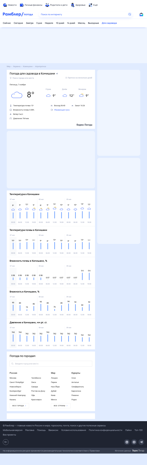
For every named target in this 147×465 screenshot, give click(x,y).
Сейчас (7, 23)
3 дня (39, 23)
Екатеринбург (15, 391)
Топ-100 (139, 430)
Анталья (75, 382)
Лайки (128, 430)
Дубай (53, 391)
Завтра (29, 23)
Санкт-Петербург (17, 382)
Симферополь (77, 387)
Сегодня (18, 23)
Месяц (81, 23)
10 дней (60, 23)
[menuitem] (10, 5)
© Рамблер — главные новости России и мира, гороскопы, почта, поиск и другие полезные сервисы (54, 425)
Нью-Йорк (55, 387)
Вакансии (53, 430)
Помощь (41, 430)
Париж (54, 382)
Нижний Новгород (18, 395)
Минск (54, 400)
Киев (53, 395)
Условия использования (73, 430)
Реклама (29, 430)
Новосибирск (15, 387)
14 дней (71, 23)
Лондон (54, 378)
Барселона (76, 391)
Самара (34, 387)
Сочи (73, 378)
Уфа (33, 395)
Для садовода (109, 23)
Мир (53, 373)
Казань (13, 400)
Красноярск (36, 400)
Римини (75, 395)
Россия (13, 373)
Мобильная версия (12, 430)
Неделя (49, 23)
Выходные (93, 23)
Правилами (95, 450)
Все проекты (9, 434)
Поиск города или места (22, 78)
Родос (74, 400)
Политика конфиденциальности (105, 430)
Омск (33, 382)
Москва (13, 378)
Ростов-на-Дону (38, 391)
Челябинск (36, 378)
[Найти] (130, 14)
